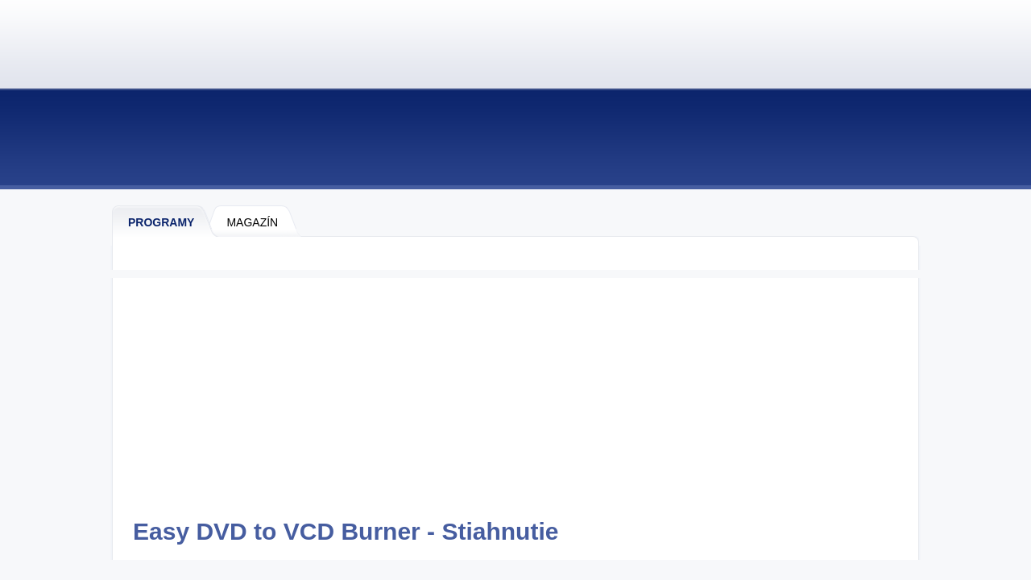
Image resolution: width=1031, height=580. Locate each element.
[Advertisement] (515, 390)
